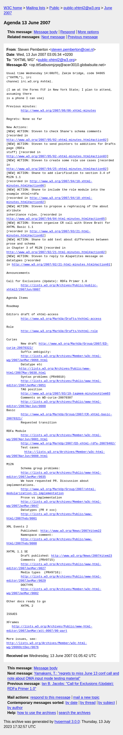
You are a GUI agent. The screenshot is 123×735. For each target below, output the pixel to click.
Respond (67, 32)
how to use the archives (36, 713)
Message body (46, 32)
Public (54, 8)
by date (71, 703)
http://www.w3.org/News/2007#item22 (70, 531)
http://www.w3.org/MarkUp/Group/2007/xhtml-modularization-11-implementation (51, 491)
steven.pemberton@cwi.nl (72, 49)
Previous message (83, 37)
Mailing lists (35, 8)
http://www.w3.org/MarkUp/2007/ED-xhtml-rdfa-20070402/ (68, 444)
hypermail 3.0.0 (66, 722)
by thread (88, 703)
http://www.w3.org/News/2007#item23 (81, 556)
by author (15, 708)
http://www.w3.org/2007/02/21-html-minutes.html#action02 (55, 252)
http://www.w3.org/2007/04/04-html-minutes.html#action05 (55, 219)
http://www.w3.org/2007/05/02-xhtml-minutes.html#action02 (56, 140)
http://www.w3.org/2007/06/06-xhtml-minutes (58, 111)
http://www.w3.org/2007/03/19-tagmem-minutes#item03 (65, 394)
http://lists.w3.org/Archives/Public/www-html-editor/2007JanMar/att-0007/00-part (49, 629)
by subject (106, 703)
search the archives (75, 713)
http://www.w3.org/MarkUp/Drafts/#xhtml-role (59, 331)
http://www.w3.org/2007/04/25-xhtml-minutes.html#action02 (56, 169)
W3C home (13, 8)
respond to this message (50, 697)
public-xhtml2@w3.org (82, 8)
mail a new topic (86, 697)
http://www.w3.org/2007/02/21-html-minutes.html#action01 (61, 265)
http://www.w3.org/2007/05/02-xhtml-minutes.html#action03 (56, 156)
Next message (53, 37)
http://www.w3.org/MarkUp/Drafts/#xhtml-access (61, 319)
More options (88, 32)
